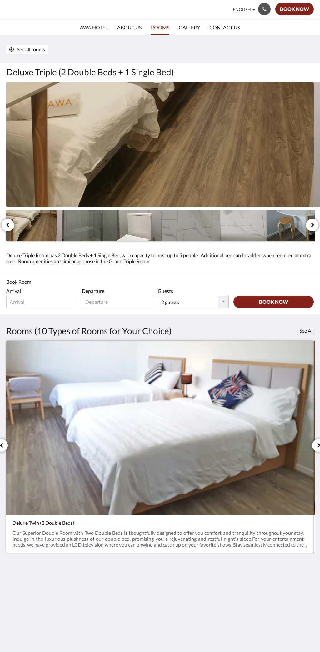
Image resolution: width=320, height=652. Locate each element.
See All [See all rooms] (306, 331)
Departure (95, 291)
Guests (170, 291)
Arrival (13, 291)
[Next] (312, 225)
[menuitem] (94, 27)
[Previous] (8, 225)
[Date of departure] (121, 302)
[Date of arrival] (43, 302)
